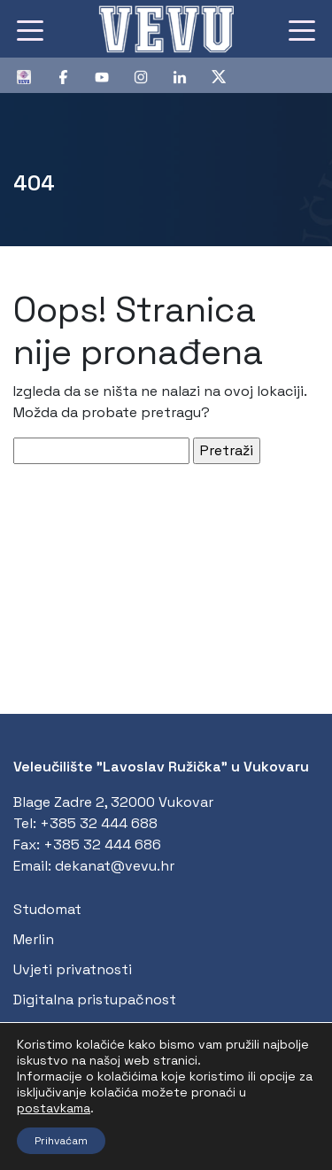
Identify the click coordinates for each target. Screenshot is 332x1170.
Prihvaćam (61, 1141)
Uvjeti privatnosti (72, 969)
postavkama (53, 1108)
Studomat (47, 909)
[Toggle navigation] (30, 29)
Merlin (33, 939)
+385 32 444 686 (102, 844)
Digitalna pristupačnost (94, 999)
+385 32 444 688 (99, 823)
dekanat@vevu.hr (114, 865)
